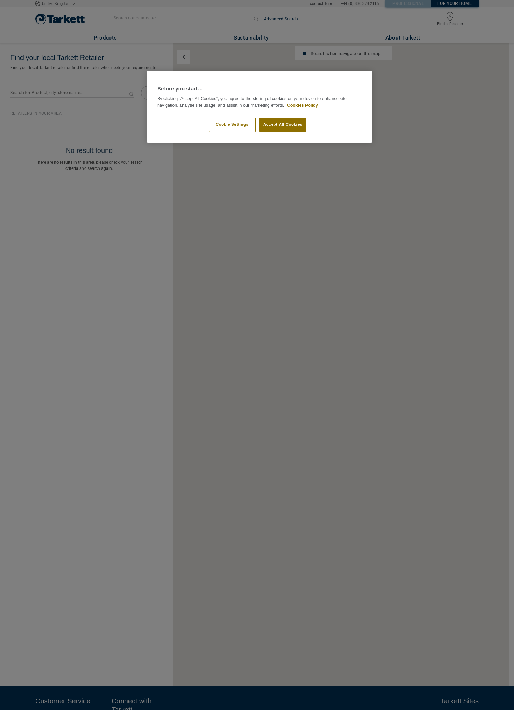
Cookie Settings (232, 124)
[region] (259, 107)
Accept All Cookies (282, 124)
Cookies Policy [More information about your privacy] (302, 105)
